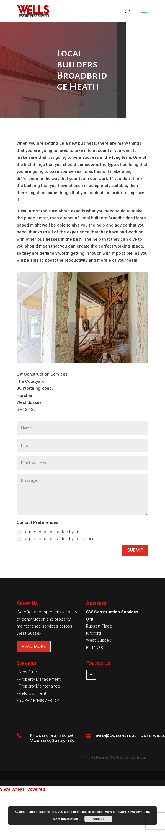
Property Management (40, 679)
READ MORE (34, 646)
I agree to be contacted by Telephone (56, 539)
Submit (135, 550)
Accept (98, 819)
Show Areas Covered (22, 789)
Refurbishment (32, 693)
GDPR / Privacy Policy (39, 700)
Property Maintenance (39, 686)
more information (65, 819)
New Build (28, 672)
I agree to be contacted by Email (50, 532)
